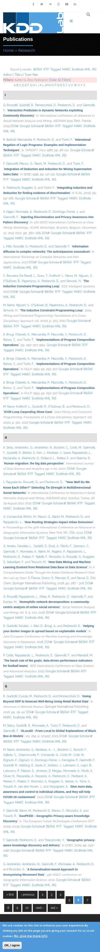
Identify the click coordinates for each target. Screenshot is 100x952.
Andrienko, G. (24, 447)
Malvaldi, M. (85, 655)
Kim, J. (41, 452)
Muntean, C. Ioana (59, 452)
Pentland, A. (79, 776)
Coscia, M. (25, 696)
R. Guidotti (10, 626)
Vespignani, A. (58, 786)
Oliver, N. (9, 776)
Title (17, 74)
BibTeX (37, 69)
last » (54, 907)
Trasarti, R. (10, 786)
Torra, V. (84, 781)
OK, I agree (12, 945)
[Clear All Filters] (60, 80)
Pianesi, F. (9, 781)
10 (27, 907)
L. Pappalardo (12, 482)
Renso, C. (9, 339)
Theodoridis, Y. (54, 840)
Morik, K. (87, 771)
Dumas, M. (10, 601)
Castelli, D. (40, 546)
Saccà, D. (83, 578)
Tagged (56, 69)
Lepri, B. (86, 765)
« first (10, 894)
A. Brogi (8, 334)
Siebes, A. (71, 781)
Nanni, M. (40, 163)
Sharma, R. (83, 458)
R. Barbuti (9, 139)
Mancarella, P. (26, 139)
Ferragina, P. (70, 760)
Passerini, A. (43, 776)
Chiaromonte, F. (28, 755)
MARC (66, 69)
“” (47, 145)
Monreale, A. (24, 211)
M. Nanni (9, 305)
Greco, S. (47, 578)
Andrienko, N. (43, 447)
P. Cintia (8, 655)
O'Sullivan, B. (11, 281)
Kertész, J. (55, 765)
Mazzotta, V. (59, 334)
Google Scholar (32, 126)
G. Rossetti (10, 105)
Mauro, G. (44, 516)
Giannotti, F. (11, 217)
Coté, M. (78, 755)
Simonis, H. (73, 281)
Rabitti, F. (42, 556)
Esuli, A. (54, 546)
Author (7, 74)
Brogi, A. (50, 626)
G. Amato (9, 546)
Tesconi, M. (38, 562)
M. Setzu (9, 725)
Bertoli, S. (29, 452)
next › (39, 907)
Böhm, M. (30, 516)
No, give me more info (30, 936)
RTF (46, 69)
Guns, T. (42, 275)
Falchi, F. (66, 546)
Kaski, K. (40, 765)
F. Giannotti (10, 163)
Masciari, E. (62, 578)
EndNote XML (81, 69)
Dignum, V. (26, 760)
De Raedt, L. (28, 275)
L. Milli (7, 246)
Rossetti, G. (20, 246)
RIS (94, 69)
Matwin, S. (27, 771)
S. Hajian (8, 211)
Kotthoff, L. (56, 275)
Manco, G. (26, 163)
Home (8, 50)
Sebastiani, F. (15, 562)
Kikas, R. (45, 596)
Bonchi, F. (80, 749)
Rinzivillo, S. (57, 556)
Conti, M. (76, 447)
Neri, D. (38, 626)
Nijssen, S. (85, 275)
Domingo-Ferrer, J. (65, 211)
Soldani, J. (25, 626)
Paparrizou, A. (31, 281)
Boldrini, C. (61, 447)
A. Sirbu (8, 447)
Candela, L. (24, 546)
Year (35, 74)
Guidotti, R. (26, 105)
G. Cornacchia (12, 516)
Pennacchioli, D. (45, 105)
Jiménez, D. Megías (49, 771)
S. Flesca (34, 578)
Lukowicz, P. (11, 771)
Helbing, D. (26, 765)
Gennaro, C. (81, 546)
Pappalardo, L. (81, 452)
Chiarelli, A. (22, 334)
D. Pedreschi (11, 187)
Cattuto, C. (10, 755)
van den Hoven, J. (30, 786)
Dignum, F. (10, 760)
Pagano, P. (58, 551)
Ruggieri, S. (29, 187)
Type (27, 74)
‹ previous (27, 894)
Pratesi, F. (63, 458)
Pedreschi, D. (66, 105)
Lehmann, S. (71, 765)
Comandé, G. (50, 755)
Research (26, 50)
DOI (14, 126)
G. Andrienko (12, 864)
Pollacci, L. (48, 458)
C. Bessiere (10, 275)
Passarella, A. (11, 458)
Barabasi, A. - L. (46, 749)
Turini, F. (67, 139)
